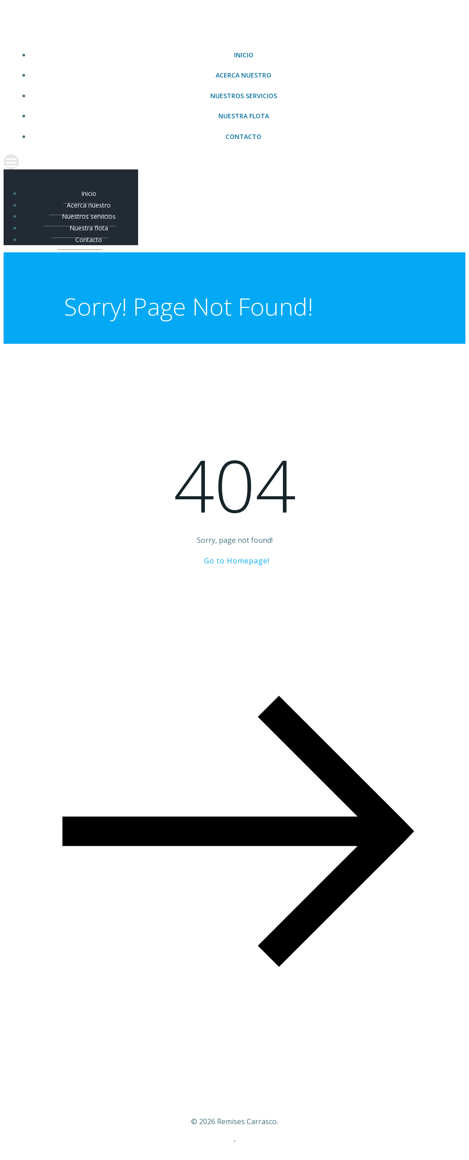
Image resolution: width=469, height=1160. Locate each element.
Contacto (243, 136)
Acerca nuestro (243, 75)
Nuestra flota (243, 116)
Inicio (243, 55)
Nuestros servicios (243, 95)
